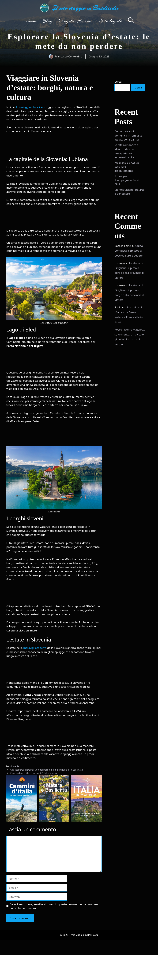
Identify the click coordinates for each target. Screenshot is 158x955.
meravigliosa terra (34, 648)
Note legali (110, 20)
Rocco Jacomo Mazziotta (129, 329)
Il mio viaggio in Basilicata (85, 8)
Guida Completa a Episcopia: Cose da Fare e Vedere (128, 250)
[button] (131, 20)
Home (30, 20)
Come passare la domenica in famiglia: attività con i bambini (128, 135)
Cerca (118, 81)
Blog (48, 20)
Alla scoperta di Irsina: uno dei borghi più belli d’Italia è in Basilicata (46, 769)
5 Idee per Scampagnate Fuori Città (126, 180)
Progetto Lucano (76, 20)
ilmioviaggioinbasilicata (30, 107)
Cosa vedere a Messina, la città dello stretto (33, 773)
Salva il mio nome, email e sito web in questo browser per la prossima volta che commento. (54, 906)
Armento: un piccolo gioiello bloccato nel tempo (129, 339)
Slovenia (14, 766)
